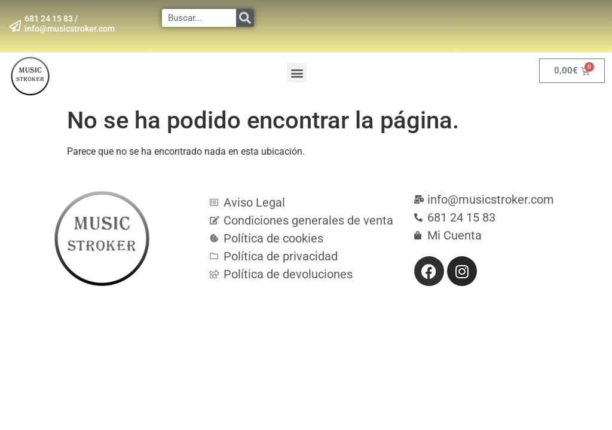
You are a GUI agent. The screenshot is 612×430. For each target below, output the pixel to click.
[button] (297, 72)
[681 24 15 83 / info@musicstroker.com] (15, 26)
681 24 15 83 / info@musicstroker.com (70, 23)
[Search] (245, 18)
